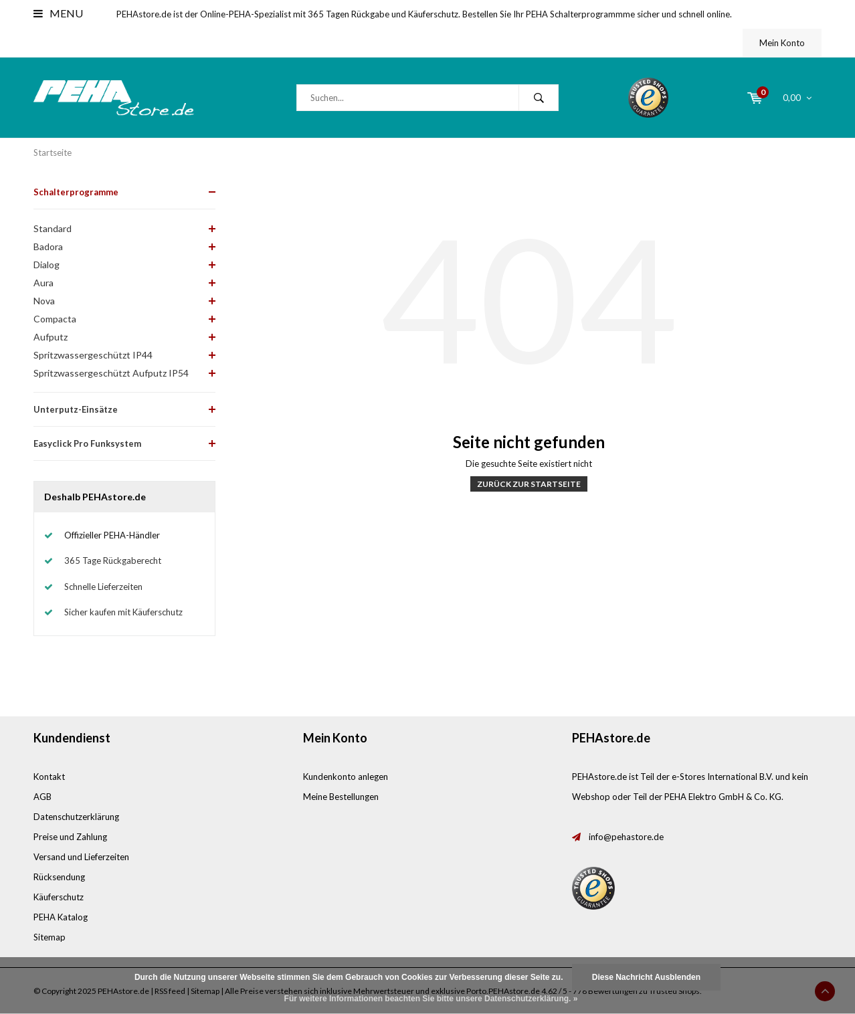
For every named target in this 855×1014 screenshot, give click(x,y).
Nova (44, 300)
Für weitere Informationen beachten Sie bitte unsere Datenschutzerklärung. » (431, 998)
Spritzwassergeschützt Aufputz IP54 (111, 373)
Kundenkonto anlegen (345, 776)
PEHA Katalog (60, 917)
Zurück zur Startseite (529, 484)
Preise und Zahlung (70, 836)
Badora (48, 246)
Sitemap (49, 937)
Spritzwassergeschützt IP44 (93, 355)
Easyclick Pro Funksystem (87, 443)
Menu (58, 13)
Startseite (52, 152)
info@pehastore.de (626, 836)
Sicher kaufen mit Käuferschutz (123, 612)
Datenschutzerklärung (76, 816)
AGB (42, 796)
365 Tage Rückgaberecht (112, 560)
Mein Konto (782, 42)
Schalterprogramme (75, 192)
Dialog (46, 264)
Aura (43, 282)
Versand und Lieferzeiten (81, 856)
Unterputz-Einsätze (75, 409)
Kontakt (49, 776)
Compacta (54, 318)
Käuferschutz (58, 897)
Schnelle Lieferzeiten (103, 586)
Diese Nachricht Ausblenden (646, 977)
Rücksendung (59, 877)
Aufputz (50, 336)
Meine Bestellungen (341, 796)
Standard (52, 228)
